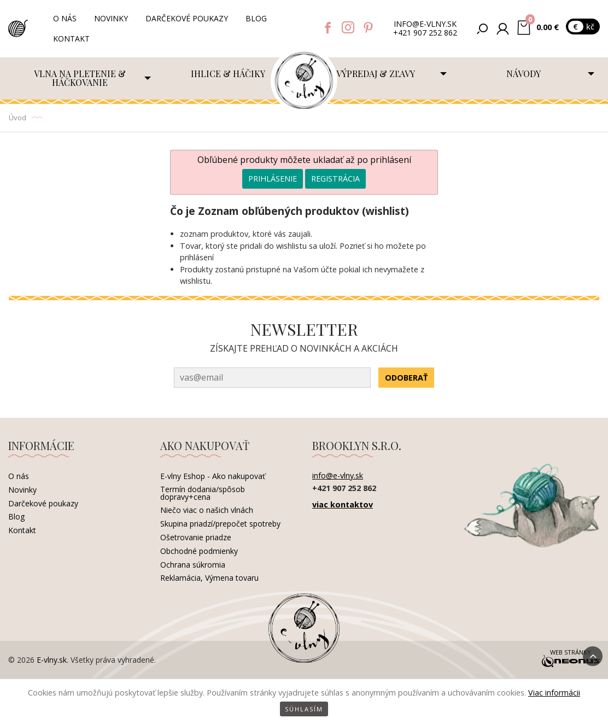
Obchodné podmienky (199, 551)
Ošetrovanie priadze (195, 537)
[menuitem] (82, 78)
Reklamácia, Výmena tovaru (209, 578)
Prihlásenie (272, 178)
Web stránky (570, 659)
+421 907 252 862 (425, 33)
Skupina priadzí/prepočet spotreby (220, 523)
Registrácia (335, 178)
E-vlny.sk (52, 660)
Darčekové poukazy (186, 18)
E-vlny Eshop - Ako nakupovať (212, 476)
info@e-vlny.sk (425, 24)
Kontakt (71, 38)
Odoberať (406, 377)
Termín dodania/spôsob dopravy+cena (202, 493)
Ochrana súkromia (192, 564)
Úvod (17, 117)
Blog (256, 18)
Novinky (111, 18)
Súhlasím (304, 709)
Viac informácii (554, 692)
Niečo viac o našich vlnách (206, 510)
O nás (65, 18)
